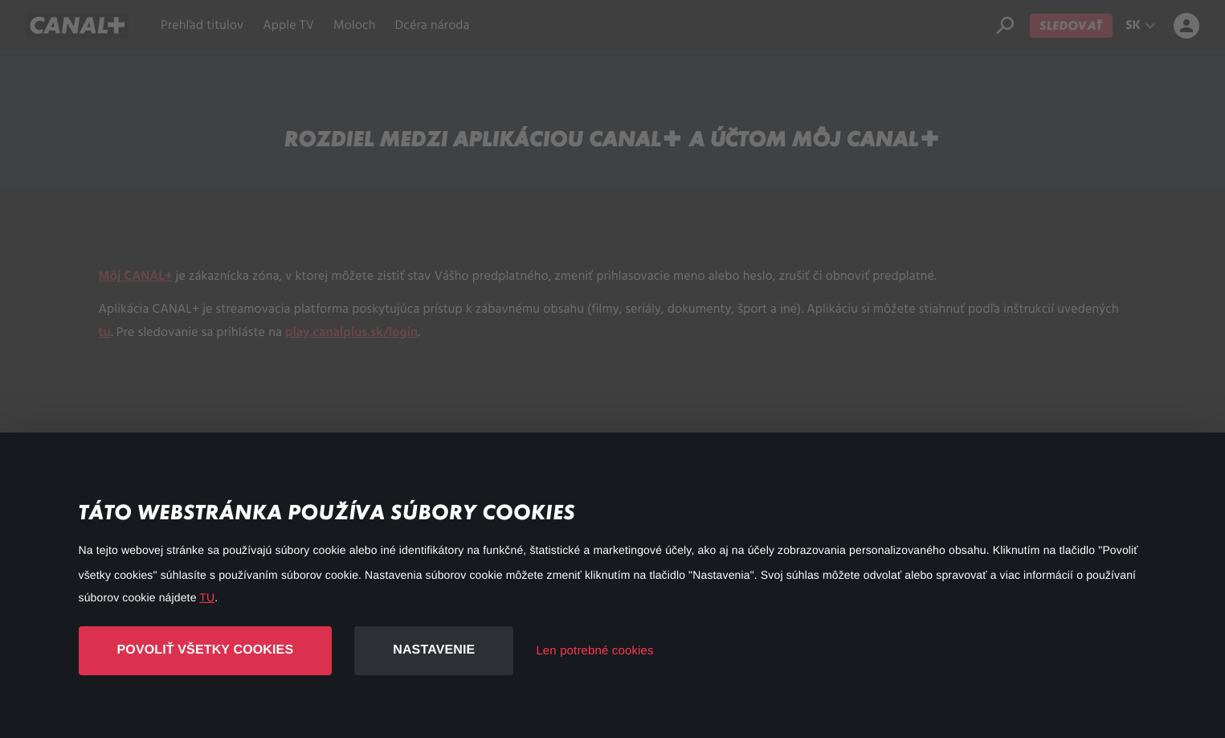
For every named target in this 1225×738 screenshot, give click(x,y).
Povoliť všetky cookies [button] (205, 650)
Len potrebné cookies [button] (594, 651)
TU (206, 597)
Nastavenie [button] (434, 650)
